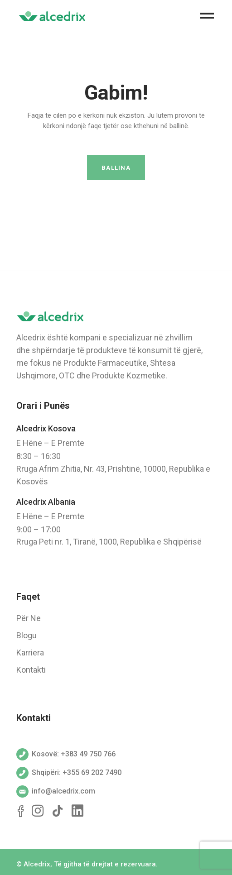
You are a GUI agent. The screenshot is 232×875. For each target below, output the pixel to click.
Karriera (30, 652)
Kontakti (31, 669)
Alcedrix (37, 864)
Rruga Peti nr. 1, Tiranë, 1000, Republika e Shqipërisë (109, 541)
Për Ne (28, 618)
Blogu (26, 635)
